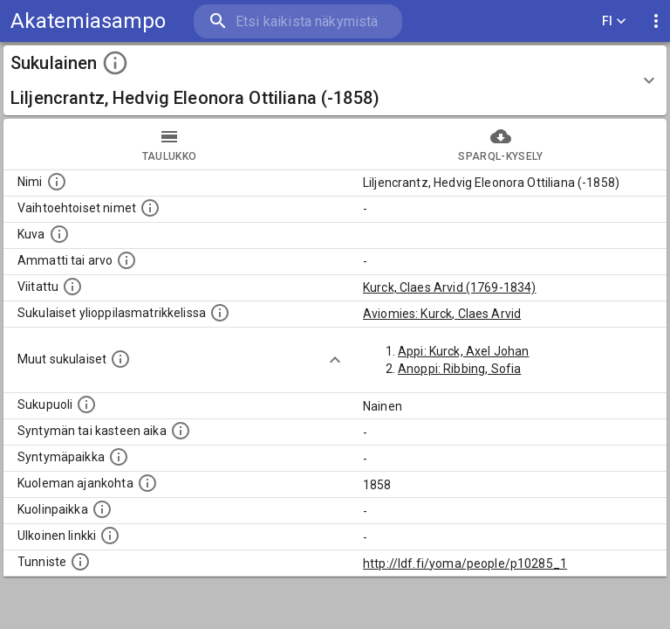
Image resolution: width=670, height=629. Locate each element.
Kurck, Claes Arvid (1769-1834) (450, 287)
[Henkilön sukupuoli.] (86, 404)
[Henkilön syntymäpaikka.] (119, 457)
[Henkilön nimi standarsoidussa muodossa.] (57, 182)
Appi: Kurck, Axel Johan (463, 351)
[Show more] (335, 360)
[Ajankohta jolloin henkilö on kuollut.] (147, 483)
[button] (335, 80)
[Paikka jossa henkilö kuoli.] (102, 509)
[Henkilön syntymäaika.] (181, 431)
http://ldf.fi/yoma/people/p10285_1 (465, 563)
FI (614, 21)
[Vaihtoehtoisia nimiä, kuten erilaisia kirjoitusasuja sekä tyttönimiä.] (150, 208)
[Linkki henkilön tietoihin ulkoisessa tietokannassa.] (110, 536)
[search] (298, 21)
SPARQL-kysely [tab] (501, 144)
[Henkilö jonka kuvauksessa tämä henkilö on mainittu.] (72, 287)
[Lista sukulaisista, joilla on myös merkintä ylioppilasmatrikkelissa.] (220, 313)
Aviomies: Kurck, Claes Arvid (442, 314)
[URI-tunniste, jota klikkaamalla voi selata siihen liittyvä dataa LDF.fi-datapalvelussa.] (80, 562)
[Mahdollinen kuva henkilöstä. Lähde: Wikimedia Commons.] (59, 234)
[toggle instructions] (115, 63)
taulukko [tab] (169, 144)
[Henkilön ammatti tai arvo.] (126, 260)
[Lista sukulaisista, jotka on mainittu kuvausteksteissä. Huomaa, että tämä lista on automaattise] (120, 359)
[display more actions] (656, 21)
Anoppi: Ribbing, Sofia (459, 369)
